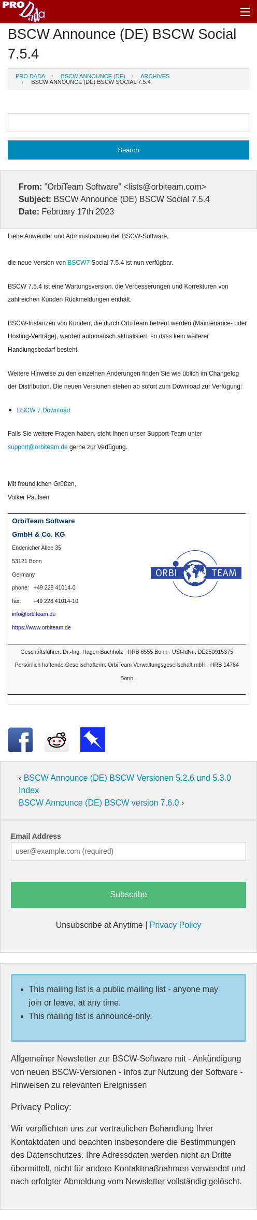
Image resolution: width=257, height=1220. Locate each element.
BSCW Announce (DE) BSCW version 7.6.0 (100, 802)
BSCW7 (79, 262)
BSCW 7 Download (43, 410)
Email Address (36, 836)
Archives (154, 76)
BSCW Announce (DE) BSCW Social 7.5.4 (91, 82)
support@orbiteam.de (38, 447)
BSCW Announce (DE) (93, 76)
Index (29, 790)
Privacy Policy (176, 925)
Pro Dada (30, 76)
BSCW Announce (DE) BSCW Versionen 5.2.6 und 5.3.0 (127, 777)
